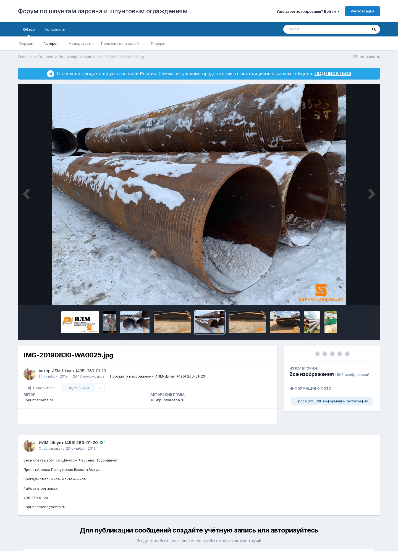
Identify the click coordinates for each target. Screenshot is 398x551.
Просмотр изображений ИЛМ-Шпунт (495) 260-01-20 (157, 376)
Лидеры (158, 43)
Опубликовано (67, 448)
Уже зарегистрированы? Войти (308, 11)
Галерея (51, 43)
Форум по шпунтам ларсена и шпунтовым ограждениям (102, 11)
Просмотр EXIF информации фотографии (332, 401)
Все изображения (311, 374)
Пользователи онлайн (121, 43)
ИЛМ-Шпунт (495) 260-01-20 (79, 370)
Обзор (29, 31)
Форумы (26, 43)
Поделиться (41, 388)
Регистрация (362, 11)
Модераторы (80, 43)
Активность (54, 29)
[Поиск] (315, 29)
